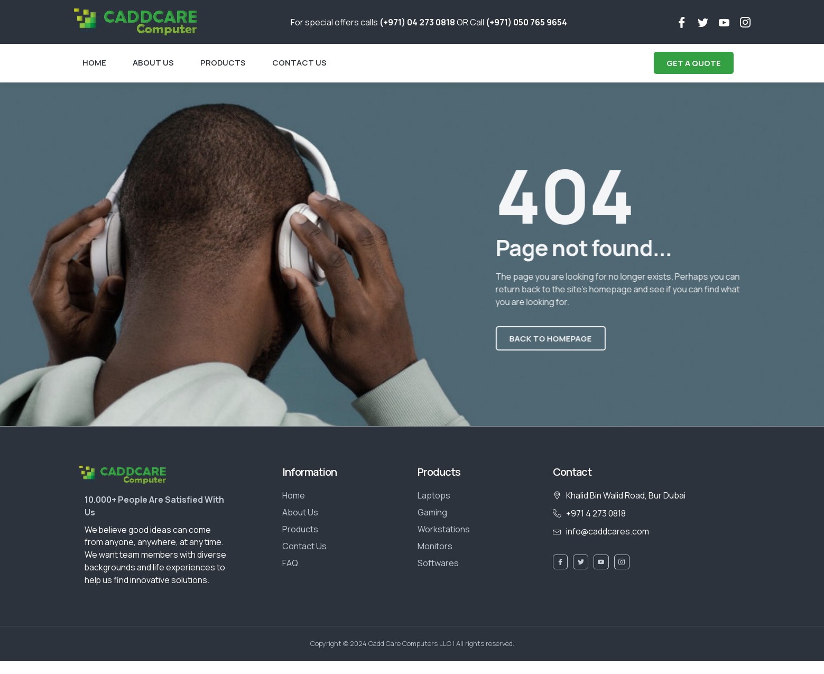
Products (223, 62)
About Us (153, 62)
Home (94, 62)
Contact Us (299, 62)
